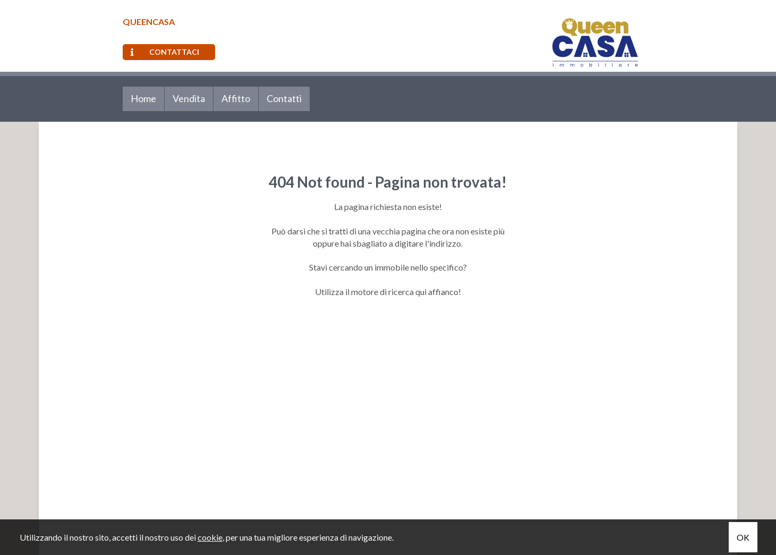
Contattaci (165, 51)
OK (743, 537)
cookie (210, 537)
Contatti (284, 98)
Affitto (235, 98)
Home (143, 98)
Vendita (189, 98)
